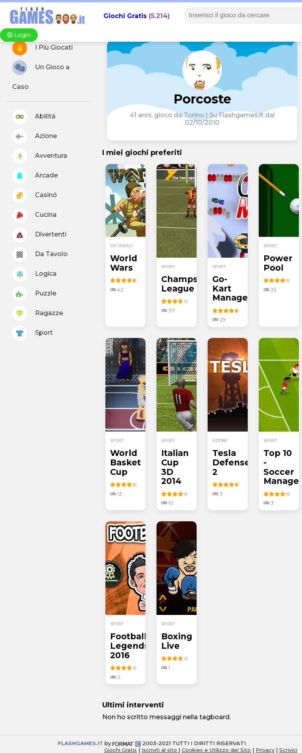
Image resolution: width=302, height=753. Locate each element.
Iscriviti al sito (160, 750)
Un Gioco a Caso (41, 75)
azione (220, 440)
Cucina (34, 215)
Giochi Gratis (125, 16)
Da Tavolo (40, 254)
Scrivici (288, 750)
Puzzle (34, 293)
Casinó (34, 195)
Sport (32, 333)
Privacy (265, 750)
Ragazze (37, 313)
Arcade (35, 175)
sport (168, 266)
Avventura (39, 156)
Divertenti (39, 234)
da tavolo (121, 245)
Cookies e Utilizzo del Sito (216, 750)
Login (19, 35)
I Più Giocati (42, 48)
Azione (34, 136)
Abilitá (33, 116)
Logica (34, 274)
